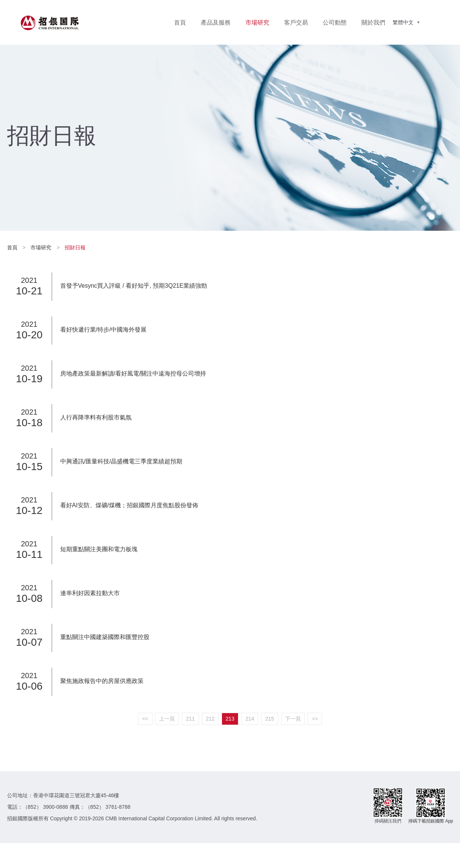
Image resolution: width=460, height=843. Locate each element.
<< (145, 719)
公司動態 (335, 22)
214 (249, 719)
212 (210, 719)
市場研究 (257, 22)
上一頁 (167, 719)
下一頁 (293, 719)
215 (269, 719)
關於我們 (373, 22)
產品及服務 (216, 22)
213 (230, 719)
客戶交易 (296, 22)
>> (315, 719)
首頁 (180, 22)
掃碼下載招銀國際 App (430, 821)
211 (190, 719)
